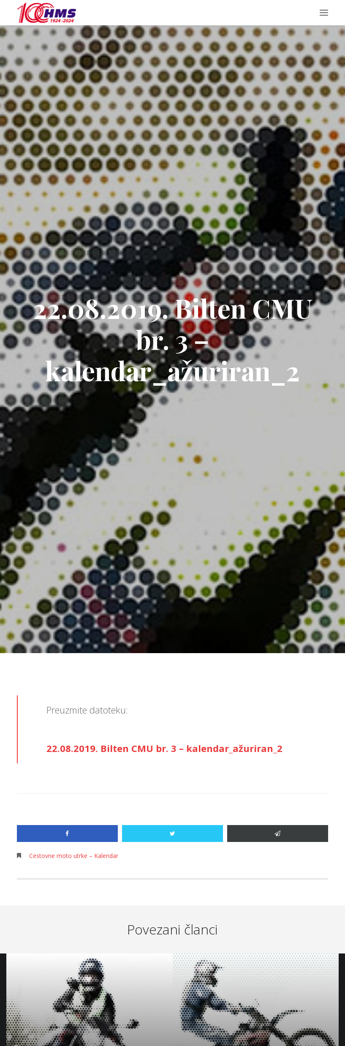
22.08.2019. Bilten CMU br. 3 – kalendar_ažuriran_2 (164, 748)
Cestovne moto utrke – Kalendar (73, 856)
